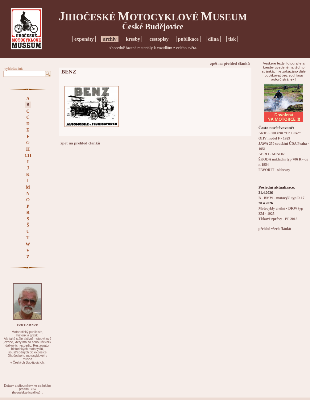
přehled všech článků (274, 229)
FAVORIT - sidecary (274, 170)
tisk (232, 39)
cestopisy (159, 39)
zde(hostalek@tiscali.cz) (26, 391)
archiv (110, 39)
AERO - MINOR (271, 154)
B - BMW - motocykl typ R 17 (281, 198)
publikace (188, 39)
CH (27, 155)
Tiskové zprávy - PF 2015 (277, 219)
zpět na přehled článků (230, 63)
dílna (213, 39)
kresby (133, 39)
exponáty (84, 39)
